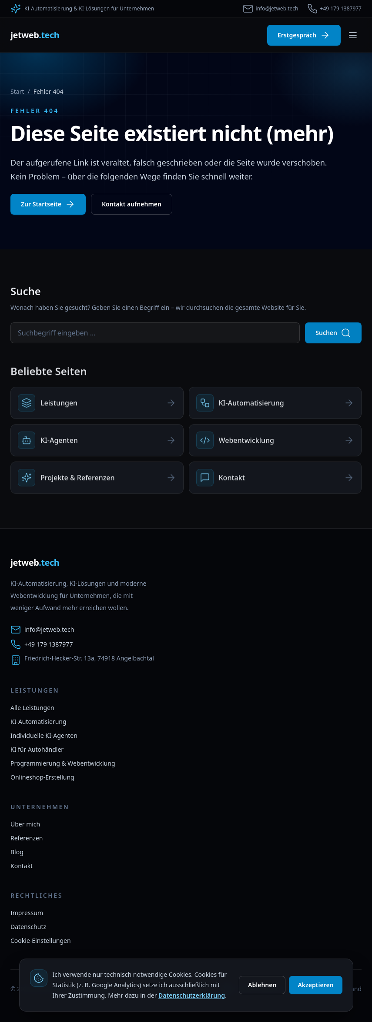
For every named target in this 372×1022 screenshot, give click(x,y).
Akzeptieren (315, 985)
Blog (16, 852)
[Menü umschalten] (353, 35)
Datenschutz (28, 926)
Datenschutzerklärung (191, 995)
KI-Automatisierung (38, 721)
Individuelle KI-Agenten (43, 735)
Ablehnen (262, 985)
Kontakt (21, 866)
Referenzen (26, 838)
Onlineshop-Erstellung (42, 777)
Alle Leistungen (32, 707)
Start (17, 91)
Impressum (26, 913)
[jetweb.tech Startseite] (34, 35)
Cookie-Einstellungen (40, 940)
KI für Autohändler (37, 749)
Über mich (25, 824)
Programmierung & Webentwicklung (62, 763)
